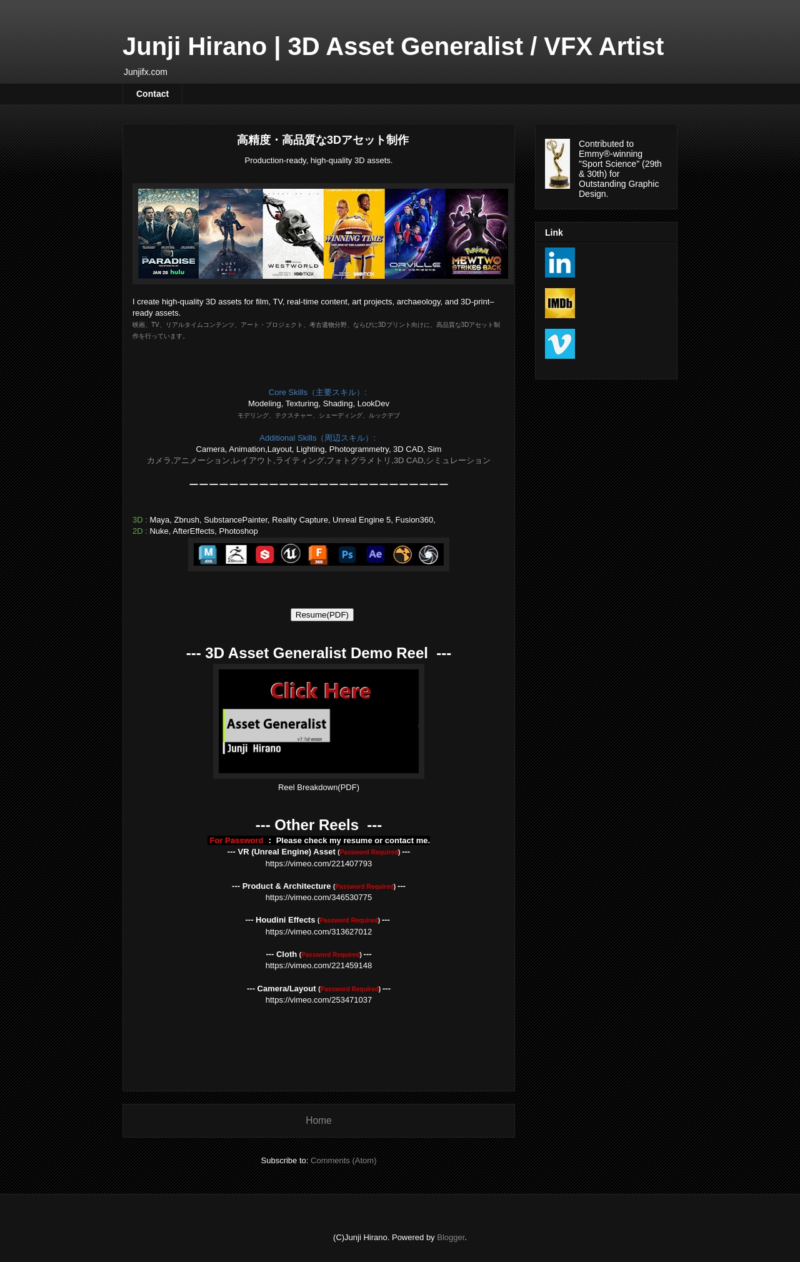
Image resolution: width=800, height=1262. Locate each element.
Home (319, 1120)
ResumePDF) (322, 614)
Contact (152, 94)
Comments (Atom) (343, 1160)
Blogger (450, 1237)
